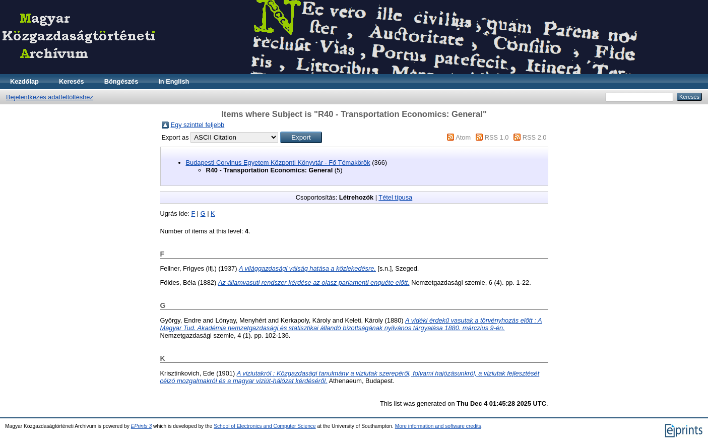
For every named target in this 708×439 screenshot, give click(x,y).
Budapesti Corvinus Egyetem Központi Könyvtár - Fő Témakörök (278, 162)
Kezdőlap (24, 81)
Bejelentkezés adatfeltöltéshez (49, 97)
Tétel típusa (395, 197)
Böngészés (121, 81)
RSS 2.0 (535, 137)
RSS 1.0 (497, 137)
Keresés (71, 81)
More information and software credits (438, 426)
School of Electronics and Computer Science (265, 426)
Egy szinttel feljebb (198, 125)
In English (173, 81)
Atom (463, 137)
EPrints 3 (141, 426)
